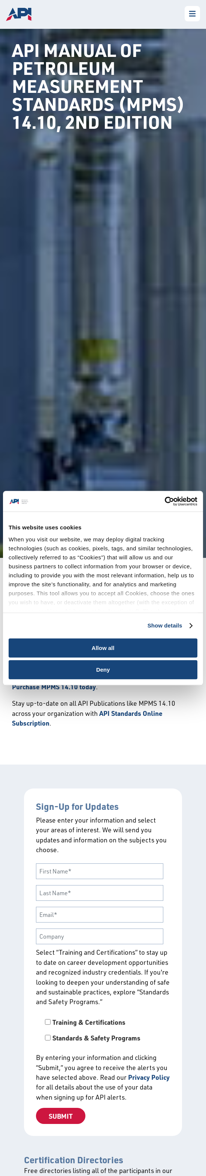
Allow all (103, 648)
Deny (103, 669)
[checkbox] (103, 1030)
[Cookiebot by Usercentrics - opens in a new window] (164, 501)
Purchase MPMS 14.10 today (54, 687)
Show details (165, 625)
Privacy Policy (149, 1077)
